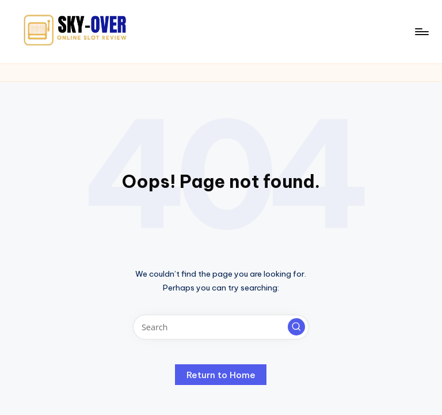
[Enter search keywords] (220, 327)
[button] (296, 326)
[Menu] (421, 31)
